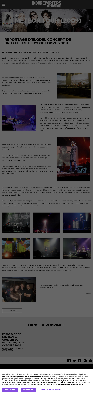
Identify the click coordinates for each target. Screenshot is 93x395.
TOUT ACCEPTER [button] (10, 389)
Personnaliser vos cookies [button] (51, 389)
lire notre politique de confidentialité (70, 384)
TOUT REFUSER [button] (28, 389)
